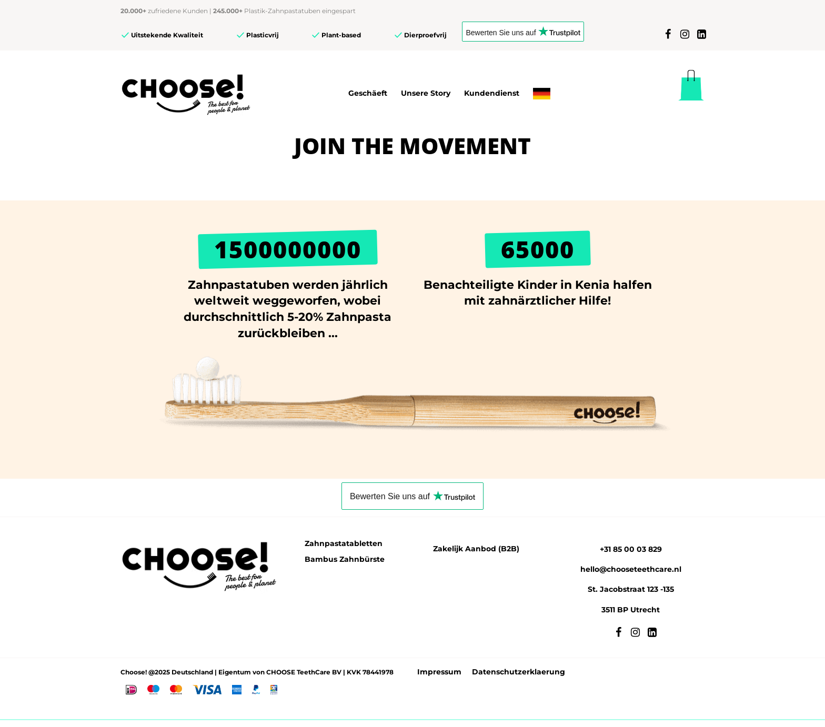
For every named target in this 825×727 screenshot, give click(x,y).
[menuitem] (541, 93)
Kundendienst (491, 93)
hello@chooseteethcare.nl (630, 569)
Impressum (439, 671)
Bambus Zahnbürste (345, 559)
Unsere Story (425, 93)
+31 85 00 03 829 (631, 549)
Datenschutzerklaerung (518, 671)
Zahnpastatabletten (344, 543)
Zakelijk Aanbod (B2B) (476, 548)
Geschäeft (367, 93)
